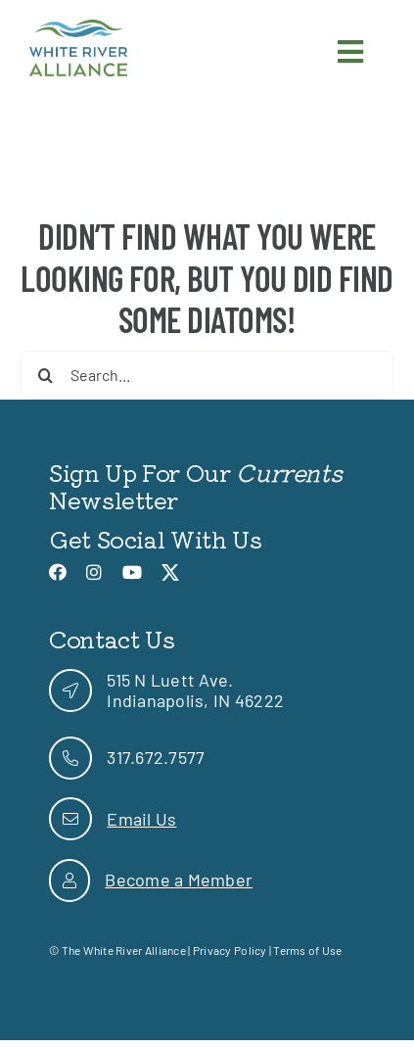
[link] (78, 28)
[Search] (45, 375)
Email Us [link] (141, 819)
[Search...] (207, 375)
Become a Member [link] (179, 879)
